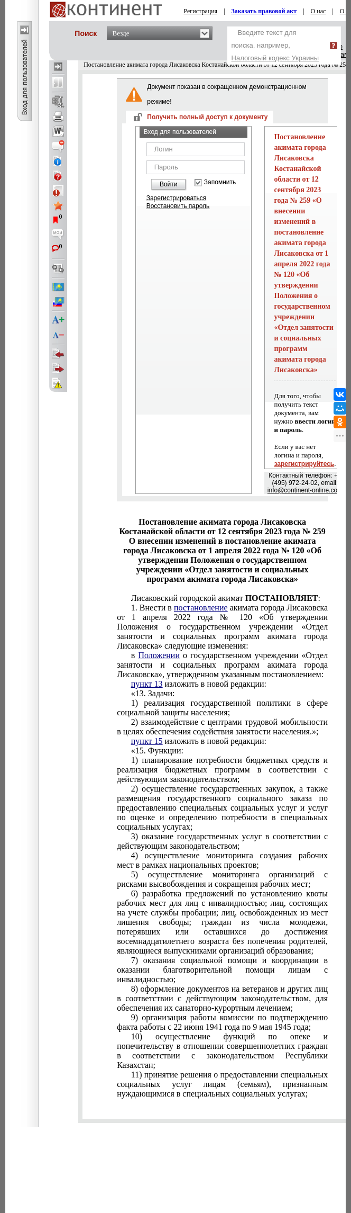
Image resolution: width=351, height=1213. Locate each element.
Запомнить (220, 182)
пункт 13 (147, 683)
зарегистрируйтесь (304, 464)
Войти (169, 184)
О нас (318, 11)
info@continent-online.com (305, 490)
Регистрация (201, 11)
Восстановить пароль (178, 206)
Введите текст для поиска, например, (275, 45)
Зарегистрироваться (176, 198)
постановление (201, 607)
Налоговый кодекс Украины (275, 58)
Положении (159, 655)
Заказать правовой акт (264, 11)
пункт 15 (147, 740)
